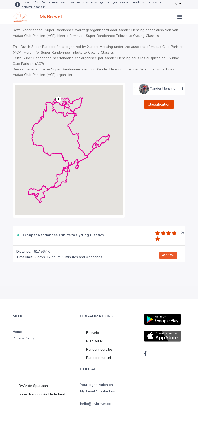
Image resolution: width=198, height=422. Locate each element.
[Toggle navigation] (179, 17)
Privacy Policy (23, 338)
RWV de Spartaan (33, 386)
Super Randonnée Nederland (42, 394)
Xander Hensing (163, 88)
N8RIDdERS (95, 341)
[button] (58, 99)
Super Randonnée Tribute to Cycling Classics (122, 36)
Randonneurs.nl (98, 358)
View (168, 256)
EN (175, 4)
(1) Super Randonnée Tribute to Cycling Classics (63, 235)
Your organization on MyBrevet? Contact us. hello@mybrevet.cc (98, 394)
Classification (159, 104)
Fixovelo (92, 332)
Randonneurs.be (99, 349)
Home (17, 332)
